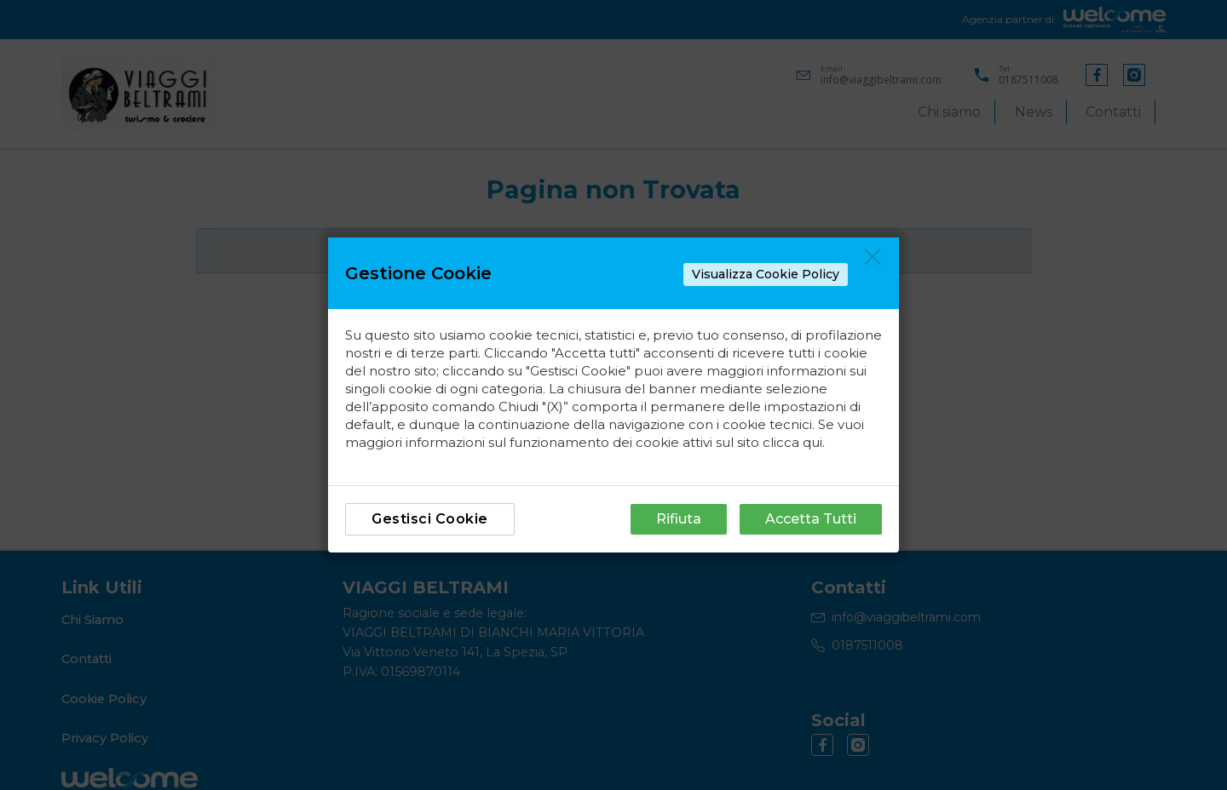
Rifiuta (678, 519)
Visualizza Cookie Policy (765, 274)
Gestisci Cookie (430, 519)
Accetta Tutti (810, 519)
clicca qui (792, 442)
